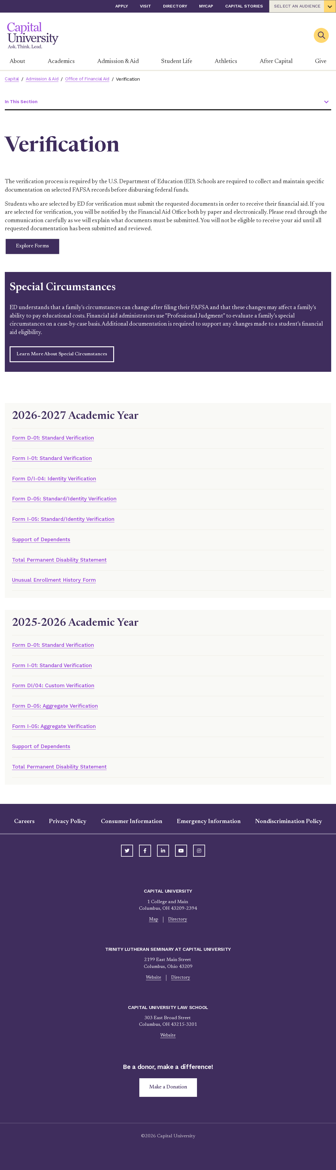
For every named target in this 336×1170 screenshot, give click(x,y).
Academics (61, 61)
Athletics (226, 61)
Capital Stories (244, 6)
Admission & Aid (118, 61)
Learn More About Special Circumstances (62, 356)
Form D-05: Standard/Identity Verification (73, 503)
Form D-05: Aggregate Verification (61, 715)
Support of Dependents (46, 545)
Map (153, 931)
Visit (145, 6)
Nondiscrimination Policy (288, 833)
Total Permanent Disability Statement (67, 566)
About (17, 61)
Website (153, 990)
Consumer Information (131, 833)
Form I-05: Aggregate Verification (60, 736)
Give (320, 61)
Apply (121, 6)
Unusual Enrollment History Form (61, 587)
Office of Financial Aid (92, 79)
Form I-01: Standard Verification (58, 461)
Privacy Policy (67, 833)
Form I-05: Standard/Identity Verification (72, 524)
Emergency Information (209, 833)
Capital (12, 79)
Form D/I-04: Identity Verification (60, 482)
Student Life (176, 61)
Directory (175, 6)
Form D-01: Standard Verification (59, 440)
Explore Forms (37, 248)
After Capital (276, 61)
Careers (24, 833)
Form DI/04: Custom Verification (59, 694)
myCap (206, 6)
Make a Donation (168, 1101)
